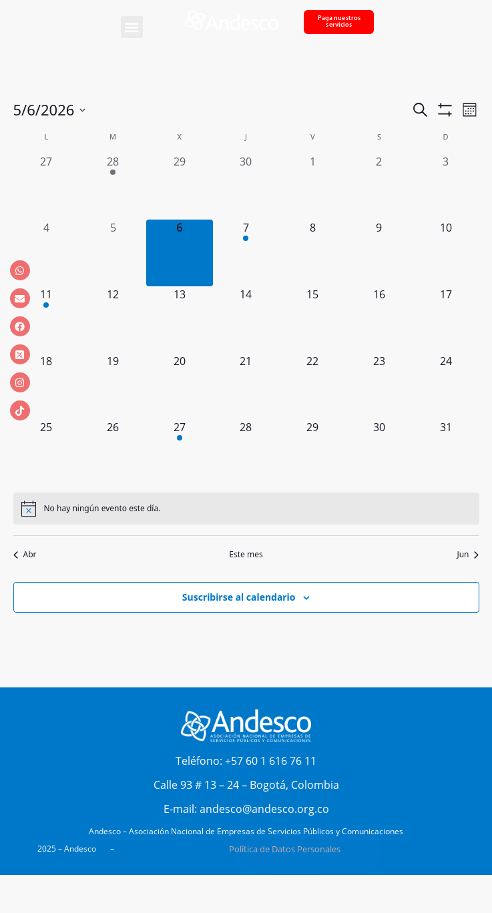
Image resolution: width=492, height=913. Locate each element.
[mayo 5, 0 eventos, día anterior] (112, 253)
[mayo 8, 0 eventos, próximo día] (312, 253)
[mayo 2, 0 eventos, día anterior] (379, 187)
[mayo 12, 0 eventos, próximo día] (112, 319)
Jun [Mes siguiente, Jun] (468, 554)
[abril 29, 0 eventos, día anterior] (179, 187)
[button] (132, 27)
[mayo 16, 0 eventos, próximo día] (379, 319)
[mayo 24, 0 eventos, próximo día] (446, 386)
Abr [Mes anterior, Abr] (25, 554)
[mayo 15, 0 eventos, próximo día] (312, 319)
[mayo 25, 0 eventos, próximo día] (46, 452)
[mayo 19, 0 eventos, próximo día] (112, 386)
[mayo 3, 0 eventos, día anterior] (446, 187)
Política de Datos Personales (284, 849)
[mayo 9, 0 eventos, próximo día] (379, 253)
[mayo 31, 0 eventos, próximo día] (446, 452)
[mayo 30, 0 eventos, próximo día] (379, 452)
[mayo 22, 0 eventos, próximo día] (312, 386)
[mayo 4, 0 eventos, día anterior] (46, 253)
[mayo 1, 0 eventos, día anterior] (312, 187)
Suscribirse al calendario (239, 597)
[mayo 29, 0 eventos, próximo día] (312, 452)
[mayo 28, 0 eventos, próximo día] (246, 452)
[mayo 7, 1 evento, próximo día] (246, 253)
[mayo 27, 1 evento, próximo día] (179, 452)
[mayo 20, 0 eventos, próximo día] (179, 386)
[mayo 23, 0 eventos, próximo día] (379, 386)
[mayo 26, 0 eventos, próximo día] (112, 452)
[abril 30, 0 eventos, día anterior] (246, 187)
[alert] (246, 509)
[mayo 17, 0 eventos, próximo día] (446, 319)
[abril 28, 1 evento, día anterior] (112, 187)
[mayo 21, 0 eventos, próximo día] (246, 386)
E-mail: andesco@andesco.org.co (246, 809)
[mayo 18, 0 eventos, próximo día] (46, 386)
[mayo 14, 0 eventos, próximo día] (246, 319)
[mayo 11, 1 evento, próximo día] (46, 319)
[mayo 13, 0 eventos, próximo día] (179, 319)
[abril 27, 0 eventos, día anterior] (46, 187)
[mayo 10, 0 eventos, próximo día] (446, 253)
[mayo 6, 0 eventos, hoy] (179, 253)
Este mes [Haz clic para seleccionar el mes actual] (245, 554)
